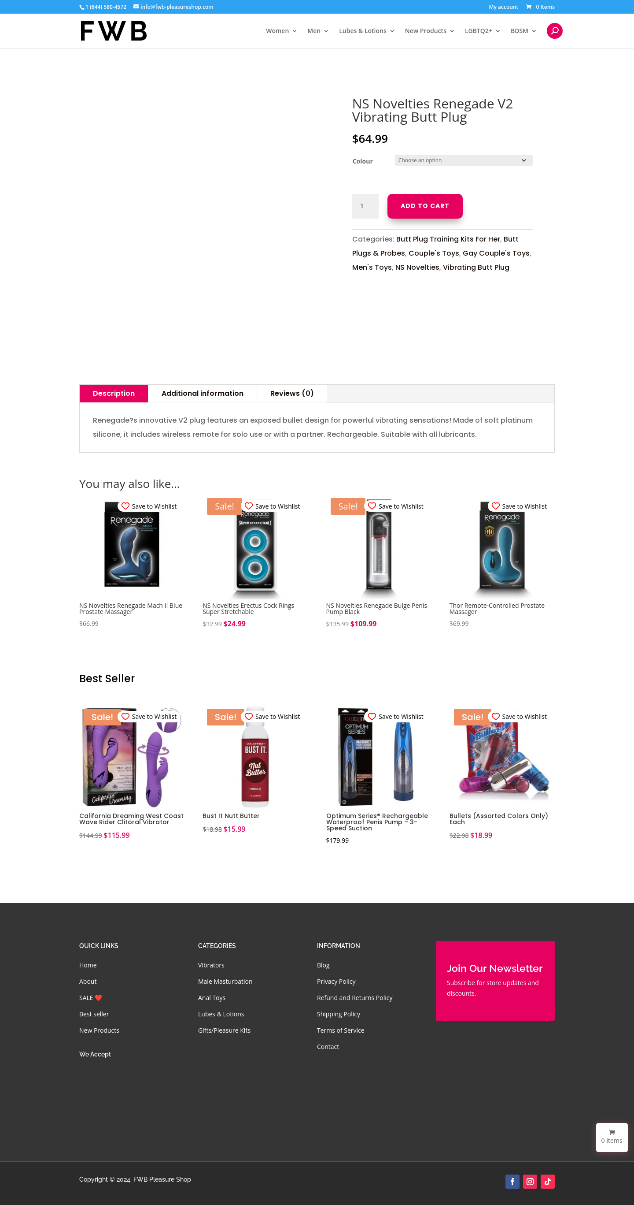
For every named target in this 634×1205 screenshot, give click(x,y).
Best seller (94, 1014)
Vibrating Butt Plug (476, 267)
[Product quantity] (365, 206)
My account (503, 7)
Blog (323, 965)
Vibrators (211, 965)
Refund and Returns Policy (354, 997)
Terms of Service (341, 1030)
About (87, 981)
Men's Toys (372, 267)
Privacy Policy (336, 981)
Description (114, 393)
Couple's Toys (434, 253)
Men (314, 31)
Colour (363, 161)
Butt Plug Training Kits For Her (448, 239)
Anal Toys (211, 997)
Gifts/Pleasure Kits (224, 1030)
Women (277, 31)
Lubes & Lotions (363, 31)
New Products (425, 31)
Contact (328, 1046)
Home (88, 965)
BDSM (519, 31)
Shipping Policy (338, 1014)
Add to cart (425, 205)
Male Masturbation (225, 981)
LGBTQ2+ (478, 31)
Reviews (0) (292, 393)
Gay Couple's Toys (496, 253)
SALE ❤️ (90, 997)
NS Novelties (417, 267)
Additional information (202, 393)
